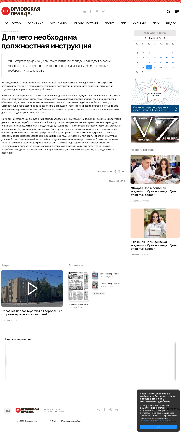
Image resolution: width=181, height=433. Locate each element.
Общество (13, 23)
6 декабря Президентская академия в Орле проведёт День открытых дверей (154, 246)
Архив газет (76, 266)
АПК (123, 23)
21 (167, 62)
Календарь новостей (155, 33)
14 (167, 57)
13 (161, 57)
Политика (35, 23)
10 (143, 57)
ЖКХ (156, 23)
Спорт (109, 23)
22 (173, 62)
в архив (99, 295)
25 (149, 67)
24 (143, 67)
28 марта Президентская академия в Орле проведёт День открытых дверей (154, 191)
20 (161, 62)
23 (137, 67)
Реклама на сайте (70, 422)
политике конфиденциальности (155, 420)
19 (155, 62)
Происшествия (86, 23)
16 (137, 62)
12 (155, 57)
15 (173, 57)
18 (149, 62)
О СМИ (53, 422)
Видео (171, 23)
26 (155, 67)
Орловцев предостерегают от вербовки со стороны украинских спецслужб (30, 314)
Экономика (59, 23)
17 (143, 62)
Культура (140, 23)
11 (149, 57)
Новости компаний (143, 149)
